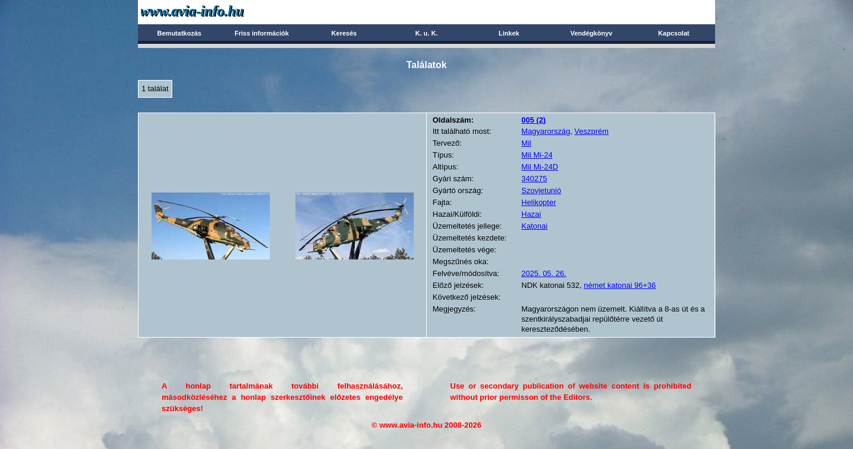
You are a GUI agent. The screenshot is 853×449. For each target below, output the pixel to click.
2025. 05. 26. (544, 273)
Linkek (508, 33)
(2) (534, 120)
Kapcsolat (674, 33)
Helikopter (539, 202)
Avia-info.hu (213, 11)
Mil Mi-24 (537, 154)
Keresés (344, 33)
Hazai (531, 214)
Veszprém (591, 131)
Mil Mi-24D (540, 166)
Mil (527, 143)
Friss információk (261, 33)
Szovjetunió (541, 190)
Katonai (535, 226)
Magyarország (546, 131)
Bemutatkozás (179, 33)
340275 (534, 178)
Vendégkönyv (591, 33)
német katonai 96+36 (620, 285)
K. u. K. (427, 33)
